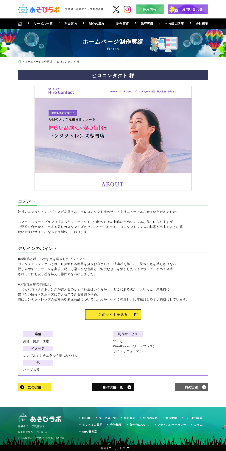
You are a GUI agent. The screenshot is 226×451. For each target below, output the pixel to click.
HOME (86, 417)
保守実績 (147, 23)
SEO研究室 (89, 431)
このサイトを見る (113, 315)
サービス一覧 (43, 23)
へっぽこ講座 (174, 23)
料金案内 (70, 23)
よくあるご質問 (92, 424)
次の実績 (34, 387)
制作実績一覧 (113, 387)
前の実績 (191, 387)
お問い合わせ (192, 9)
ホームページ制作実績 (38, 61)
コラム (198, 424)
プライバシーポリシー (172, 424)
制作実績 (122, 23)
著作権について (140, 424)
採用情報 (150, 9)
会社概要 (202, 23)
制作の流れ (96, 23)
